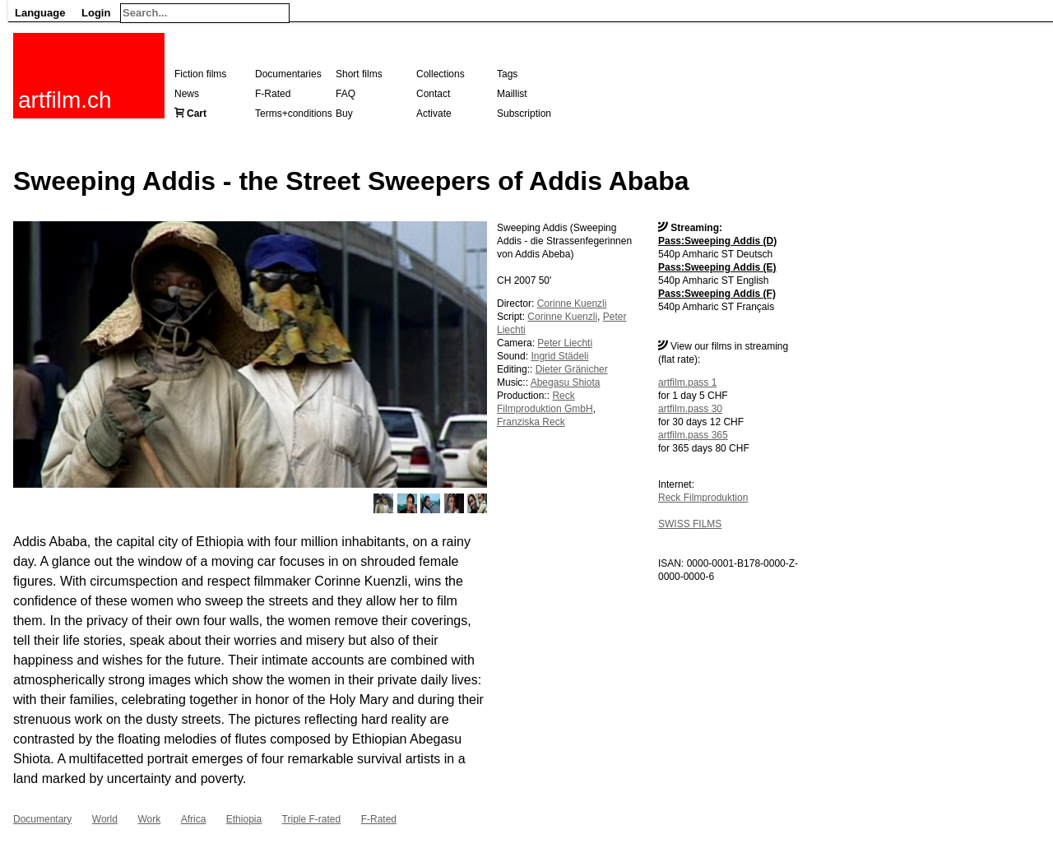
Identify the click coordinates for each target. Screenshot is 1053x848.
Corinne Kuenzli (572, 303)
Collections (440, 74)
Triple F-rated (311, 819)
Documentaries (288, 74)
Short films (359, 74)
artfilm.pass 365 (693, 435)
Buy (344, 113)
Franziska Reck (531, 422)
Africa (193, 819)
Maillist (512, 94)
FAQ (345, 94)
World (105, 819)
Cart (196, 113)
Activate (434, 113)
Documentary (42, 819)
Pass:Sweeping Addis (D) (717, 241)
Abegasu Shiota (566, 382)
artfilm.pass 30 (690, 409)
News (186, 94)
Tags (507, 74)
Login (95, 13)
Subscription (524, 113)
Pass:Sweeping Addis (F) (717, 293)
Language (40, 13)
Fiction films (200, 74)
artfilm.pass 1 (687, 382)
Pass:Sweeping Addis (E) (717, 267)
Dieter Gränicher (572, 369)
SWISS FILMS (689, 524)
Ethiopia (244, 819)
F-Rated (272, 94)
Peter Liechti (564, 343)
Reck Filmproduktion (703, 497)
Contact (433, 94)
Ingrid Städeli (559, 356)
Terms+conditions (293, 113)
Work (148, 819)
